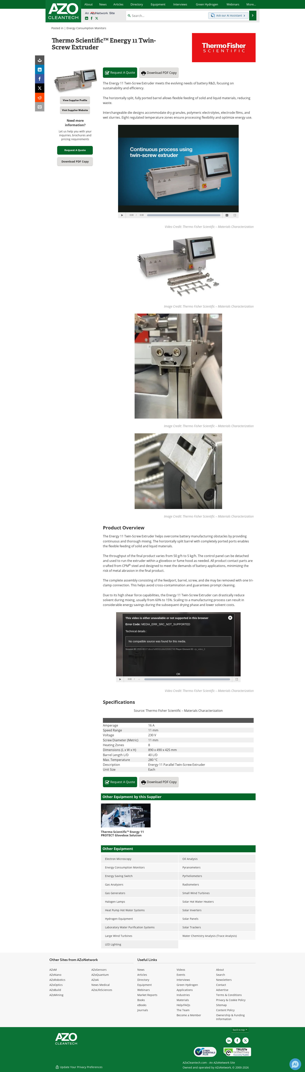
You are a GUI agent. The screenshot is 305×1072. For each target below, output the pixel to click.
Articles (142, 975)
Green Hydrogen (187, 985)
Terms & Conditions (229, 995)
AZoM (53, 969)
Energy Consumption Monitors (86, 28)
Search (220, 975)
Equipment (144, 985)
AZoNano (55, 975)
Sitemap (221, 1005)
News (141, 969)
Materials (183, 1000)
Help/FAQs (183, 1005)
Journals (142, 1010)
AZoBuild (55, 990)
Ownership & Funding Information (230, 1017)
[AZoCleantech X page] (245, 1040)
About (220, 969)
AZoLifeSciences (101, 990)
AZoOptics (56, 985)
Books (141, 1000)
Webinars (143, 990)
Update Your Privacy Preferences (79, 1067)
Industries (183, 995)
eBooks (141, 1005)
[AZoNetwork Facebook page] (91, 18)
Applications (185, 990)
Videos (181, 969)
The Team (183, 1010)
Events (181, 975)
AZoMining (56, 995)
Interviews (183, 980)
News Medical (100, 985)
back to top (240, 1029)
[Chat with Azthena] (295, 1064)
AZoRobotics (57, 980)
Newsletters (224, 980)
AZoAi (95, 980)
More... (251, 4)
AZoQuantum (100, 975)
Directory (143, 980)
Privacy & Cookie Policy (230, 1000)
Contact (221, 985)
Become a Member (189, 1015)
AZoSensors (99, 969)
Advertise (222, 990)
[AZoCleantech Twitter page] (96, 18)
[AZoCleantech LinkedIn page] (86, 18)
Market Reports (147, 995)
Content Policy (225, 1010)
